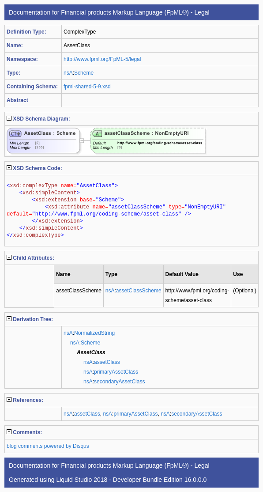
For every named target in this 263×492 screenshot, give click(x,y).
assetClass (107, 362)
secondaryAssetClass (119, 381)
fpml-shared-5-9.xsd (87, 86)
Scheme (84, 73)
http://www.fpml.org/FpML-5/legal (102, 59)
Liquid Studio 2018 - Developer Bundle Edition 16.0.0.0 (131, 479)
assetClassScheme (139, 291)
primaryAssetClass (116, 372)
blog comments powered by (48, 446)
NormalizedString (94, 333)
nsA (68, 73)
